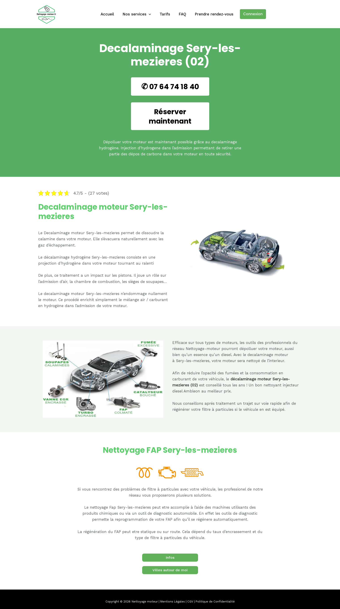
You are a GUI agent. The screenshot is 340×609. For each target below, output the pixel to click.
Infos (170, 557)
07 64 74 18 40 (174, 86)
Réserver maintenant (170, 116)
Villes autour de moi (170, 570)
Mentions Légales (172, 601)
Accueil (109, 14)
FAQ (181, 14)
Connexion (250, 14)
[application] (149, 14)
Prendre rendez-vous (212, 14)
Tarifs (165, 14)
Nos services (137, 14)
